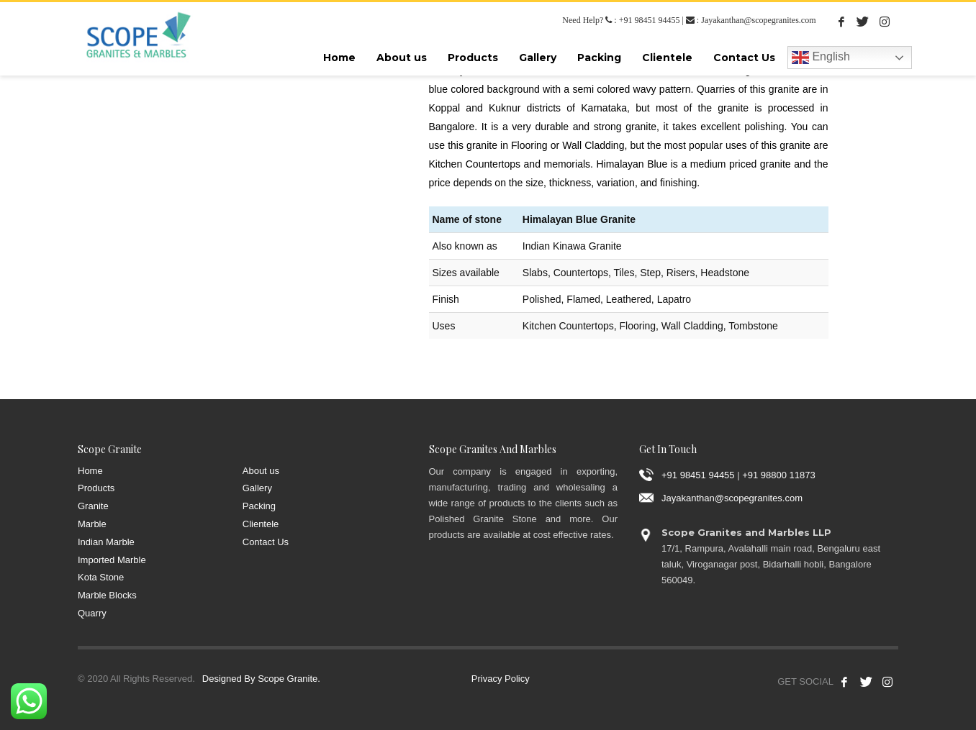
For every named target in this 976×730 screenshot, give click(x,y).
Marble (92, 524)
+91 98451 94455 (649, 20)
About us (261, 470)
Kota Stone (101, 577)
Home (90, 470)
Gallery (257, 488)
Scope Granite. (289, 678)
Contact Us (266, 542)
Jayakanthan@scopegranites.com (758, 20)
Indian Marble (106, 542)
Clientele (261, 524)
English (821, 57)
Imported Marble (112, 560)
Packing (259, 506)
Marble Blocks (107, 595)
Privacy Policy (500, 678)
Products (96, 488)
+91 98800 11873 (778, 474)
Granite (93, 506)
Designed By (229, 678)
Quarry (92, 613)
